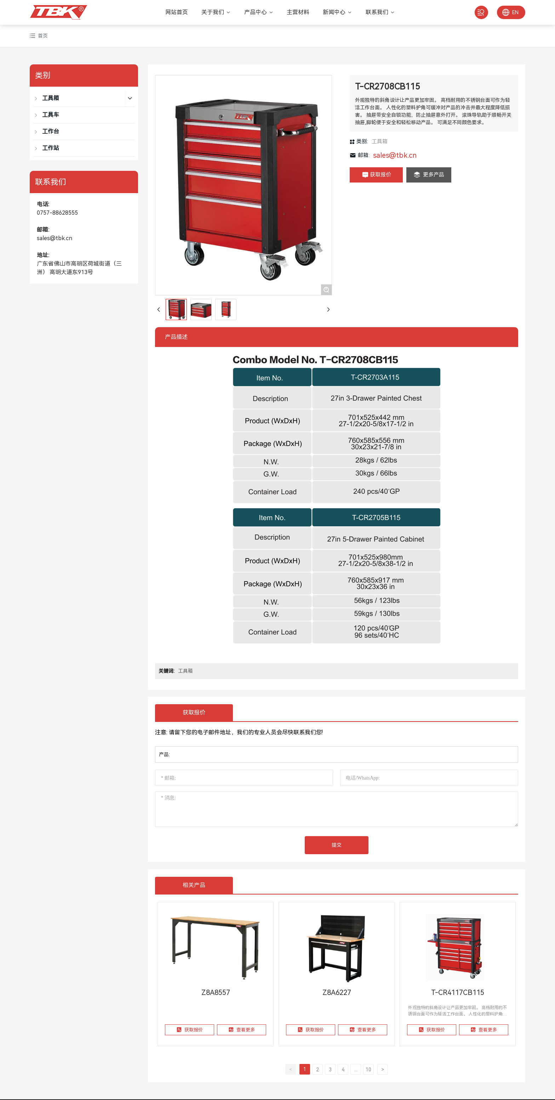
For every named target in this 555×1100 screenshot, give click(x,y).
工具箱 (380, 141)
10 (368, 1069)
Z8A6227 (336, 992)
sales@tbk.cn (54, 238)
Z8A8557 (215, 992)
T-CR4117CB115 (457, 992)
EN (515, 12)
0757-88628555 (57, 212)
